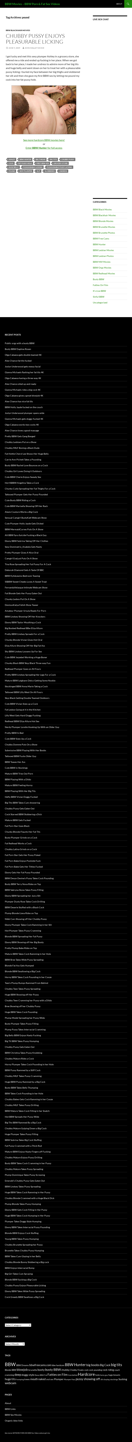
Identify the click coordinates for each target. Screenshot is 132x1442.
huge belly (14, 167)
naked (42, 1379)
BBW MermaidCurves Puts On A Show (24, 529)
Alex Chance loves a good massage (22, 430)
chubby (65, 1369)
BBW (10, 1364)
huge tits (10, 1379)
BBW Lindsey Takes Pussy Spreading (23, 1186)
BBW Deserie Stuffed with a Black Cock (24, 907)
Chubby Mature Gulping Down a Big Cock (26, 1128)
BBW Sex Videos (33, 1433)
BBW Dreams (22, 1365)
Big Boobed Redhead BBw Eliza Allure (23, 628)
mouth (34, 1379)
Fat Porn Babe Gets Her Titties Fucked (24, 866)
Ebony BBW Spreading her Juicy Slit (22, 895)
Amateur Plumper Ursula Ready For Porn (25, 610)
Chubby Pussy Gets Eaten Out (19, 808)
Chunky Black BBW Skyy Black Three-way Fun (28, 663)
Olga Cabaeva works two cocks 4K (22, 424)
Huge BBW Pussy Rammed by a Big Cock (25, 1081)
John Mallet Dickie (34, 48)
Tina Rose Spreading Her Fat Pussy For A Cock (28, 564)
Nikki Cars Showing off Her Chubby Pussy (26, 919)
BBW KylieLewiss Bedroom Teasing (22, 575)
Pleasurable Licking (32, 167)
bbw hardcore (58, 1365)
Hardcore (86, 1374)
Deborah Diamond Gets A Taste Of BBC (24, 570)
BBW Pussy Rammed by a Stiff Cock (22, 1070)
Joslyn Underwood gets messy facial (23, 366)
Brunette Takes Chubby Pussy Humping (24, 1250)
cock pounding (95, 1370)
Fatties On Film (100, 285)
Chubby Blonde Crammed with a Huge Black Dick (29, 1198)
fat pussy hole (25, 163)
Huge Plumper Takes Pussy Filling (21, 1134)
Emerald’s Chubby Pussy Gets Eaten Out (25, 1180)
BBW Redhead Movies (104, 273)
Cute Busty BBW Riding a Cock (20, 500)
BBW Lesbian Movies (103, 250)
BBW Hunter (25, 159)
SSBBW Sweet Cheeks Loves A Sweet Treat (26, 581)
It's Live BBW (99, 290)
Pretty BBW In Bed (14, 733)
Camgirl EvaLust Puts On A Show (21, 558)
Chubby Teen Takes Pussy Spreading (22, 988)
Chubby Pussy (67, 159)
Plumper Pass (69, 1379)
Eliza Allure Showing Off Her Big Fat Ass (25, 645)
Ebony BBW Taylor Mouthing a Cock (23, 622)
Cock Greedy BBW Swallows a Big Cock (24, 1297)
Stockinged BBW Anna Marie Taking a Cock (26, 686)
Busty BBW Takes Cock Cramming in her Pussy (28, 1163)
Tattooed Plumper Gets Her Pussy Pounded (26, 494)
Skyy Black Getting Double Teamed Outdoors (27, 698)
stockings (114, 1379)
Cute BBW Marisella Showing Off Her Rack (26, 506)
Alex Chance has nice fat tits (19, 401)
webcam (10, 1383)
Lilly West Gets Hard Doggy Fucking (23, 715)
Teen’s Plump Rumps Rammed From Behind (26, 983)
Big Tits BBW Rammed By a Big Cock (23, 1122)
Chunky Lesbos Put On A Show (20, 599)
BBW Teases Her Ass (15, 762)
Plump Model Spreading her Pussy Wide (25, 1017)
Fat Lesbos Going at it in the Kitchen (23, 709)
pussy (79, 1379)
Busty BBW (98, 279)
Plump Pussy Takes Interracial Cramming (25, 1029)
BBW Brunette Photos (104, 232)
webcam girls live (44, 1433)
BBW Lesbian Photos (103, 256)
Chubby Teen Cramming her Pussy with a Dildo (28, 1000)
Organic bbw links (14, 1420)
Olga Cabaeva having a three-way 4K (23, 378)
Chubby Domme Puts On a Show (21, 744)
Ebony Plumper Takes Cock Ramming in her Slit (28, 924)
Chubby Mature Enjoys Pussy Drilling (23, 1157)
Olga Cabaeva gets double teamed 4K (23, 354)
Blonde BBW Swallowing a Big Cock (22, 971)
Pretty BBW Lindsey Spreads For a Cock (24, 634)
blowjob (22, 1369)
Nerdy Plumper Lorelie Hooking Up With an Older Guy (32, 727)
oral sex (49, 1379)
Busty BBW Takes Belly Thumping (21, 1087)
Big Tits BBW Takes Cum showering (22, 802)
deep (17, 1374)
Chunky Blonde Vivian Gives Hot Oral (23, 639)
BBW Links (10, 1409)
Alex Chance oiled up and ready (20, 384)
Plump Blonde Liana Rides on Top (21, 913)
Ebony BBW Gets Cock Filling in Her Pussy (26, 1209)
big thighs (40, 159)
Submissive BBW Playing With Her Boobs (25, 750)
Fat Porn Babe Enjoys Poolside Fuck (23, 860)
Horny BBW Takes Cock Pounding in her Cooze (28, 977)
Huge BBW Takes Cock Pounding (21, 1012)
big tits (53, 159)
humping (20, 1379)
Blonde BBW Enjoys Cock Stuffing (21, 1233)
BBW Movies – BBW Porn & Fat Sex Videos (32, 4)
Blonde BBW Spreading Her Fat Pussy (23, 936)
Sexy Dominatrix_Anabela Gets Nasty (23, 546)
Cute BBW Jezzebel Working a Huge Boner (26, 657)
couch (117, 1370)
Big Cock (105, 1365)
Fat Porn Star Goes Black (17, 826)
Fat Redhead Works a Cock (18, 843)
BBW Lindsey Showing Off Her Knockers (25, 616)
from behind (72, 1375)
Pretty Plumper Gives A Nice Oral (21, 552)
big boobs (92, 1365)
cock (11, 163)
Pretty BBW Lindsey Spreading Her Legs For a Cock (30, 674)
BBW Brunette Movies (104, 227)
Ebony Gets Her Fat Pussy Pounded (22, 872)
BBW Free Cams (101, 238)
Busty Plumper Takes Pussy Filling (21, 1023)
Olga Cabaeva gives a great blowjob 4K (24, 395)
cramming (9, 1375)
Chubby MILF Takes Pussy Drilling (22, 1105)
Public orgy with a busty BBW (19, 343)
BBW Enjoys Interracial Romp (19, 1268)
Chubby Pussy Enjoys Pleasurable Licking (35, 38)
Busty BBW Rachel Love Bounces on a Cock (26, 465)
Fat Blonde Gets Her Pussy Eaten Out (23, 593)
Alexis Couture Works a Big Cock (21, 511)
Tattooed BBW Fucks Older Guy (20, 756)
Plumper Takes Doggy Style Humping (23, 1221)
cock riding (108, 1369)
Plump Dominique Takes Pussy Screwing (25, 1175)
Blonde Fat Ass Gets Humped (19, 965)
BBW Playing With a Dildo (18, 779)
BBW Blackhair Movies (18, 30)
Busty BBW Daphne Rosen (18, 349)
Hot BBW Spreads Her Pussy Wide (22, 1116)
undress (63, 171)
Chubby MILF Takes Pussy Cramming (23, 1076)
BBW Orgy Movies (102, 267)
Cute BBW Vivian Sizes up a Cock (21, 703)
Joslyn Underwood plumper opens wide (24, 413)
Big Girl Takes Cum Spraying (19, 1273)
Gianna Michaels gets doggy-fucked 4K (24, 418)
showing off (92, 1379)
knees (27, 1379)
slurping (106, 1379)
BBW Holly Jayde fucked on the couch (24, 407)
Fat (45, 1375)
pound (12, 171)
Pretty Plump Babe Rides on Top (21, 948)
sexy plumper (25, 171)
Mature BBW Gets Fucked (18, 820)
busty (41, 1369)
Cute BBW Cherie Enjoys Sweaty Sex (23, 477)
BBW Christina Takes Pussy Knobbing (23, 1052)
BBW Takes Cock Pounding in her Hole (24, 1093)
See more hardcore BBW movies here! (44, 140)
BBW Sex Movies (13, 1414)
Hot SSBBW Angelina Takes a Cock (22, 482)
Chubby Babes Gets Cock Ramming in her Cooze (29, 1099)
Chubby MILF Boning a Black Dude (22, 448)
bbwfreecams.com (40, 1365)
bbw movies (8, 1433)
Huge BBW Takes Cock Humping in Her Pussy (27, 1215)
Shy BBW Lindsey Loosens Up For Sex (23, 651)
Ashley (12, 159)
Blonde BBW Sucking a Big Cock (21, 1279)
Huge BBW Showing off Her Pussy (22, 994)
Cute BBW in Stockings (16, 767)
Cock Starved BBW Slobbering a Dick (23, 814)
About (119, 4)
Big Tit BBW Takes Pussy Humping (22, 1041)
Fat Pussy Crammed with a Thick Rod (23, 1145)
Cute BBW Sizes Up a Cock (18, 738)
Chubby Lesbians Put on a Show (20, 442)
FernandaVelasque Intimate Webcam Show (26, 587)
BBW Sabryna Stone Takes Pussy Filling (24, 890)
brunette (32, 1369)
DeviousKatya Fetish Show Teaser (21, 605)
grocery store (60, 163)
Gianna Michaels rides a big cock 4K (23, 389)
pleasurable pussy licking (59, 167)
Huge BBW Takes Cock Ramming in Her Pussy (27, 1192)
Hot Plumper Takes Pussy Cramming (23, 930)
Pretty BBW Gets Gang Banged (20, 436)
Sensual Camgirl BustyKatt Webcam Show (26, 517)
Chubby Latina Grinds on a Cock (21, 849)
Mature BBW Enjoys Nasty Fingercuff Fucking (28, 1151)
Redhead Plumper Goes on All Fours (23, 669)
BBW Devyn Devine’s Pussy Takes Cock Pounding (29, 878)
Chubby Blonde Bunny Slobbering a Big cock (27, 1262)
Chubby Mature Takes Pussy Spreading (24, 1169)
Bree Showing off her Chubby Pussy (22, 1006)
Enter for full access (44, 147)
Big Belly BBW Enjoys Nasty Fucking (23, 1035)
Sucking (122, 1379)
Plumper (58, 1379)
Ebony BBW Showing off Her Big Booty (24, 942)
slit (38, 171)
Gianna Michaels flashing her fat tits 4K (24, 372)
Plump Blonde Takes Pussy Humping (23, 1204)
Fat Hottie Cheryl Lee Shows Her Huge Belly (27, 453)
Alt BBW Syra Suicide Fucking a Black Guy (26, 535)
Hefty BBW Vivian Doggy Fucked (21, 796)
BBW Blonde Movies (103, 221)
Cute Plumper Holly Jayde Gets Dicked (24, 523)
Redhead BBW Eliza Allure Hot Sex (22, 721)
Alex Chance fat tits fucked (18, 360)
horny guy (104, 1375)
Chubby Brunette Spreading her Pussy (24, 1244)
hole (97, 1375)
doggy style (28, 1374)
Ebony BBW (39, 1375)
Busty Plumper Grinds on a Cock (21, 837)
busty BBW (53, 1369)
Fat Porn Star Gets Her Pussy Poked (22, 855)
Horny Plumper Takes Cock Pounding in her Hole (29, 1064)
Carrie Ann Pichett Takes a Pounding (23, 459)
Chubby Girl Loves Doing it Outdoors (23, 471)
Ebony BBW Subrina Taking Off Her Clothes (26, 541)
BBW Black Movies (102, 209)
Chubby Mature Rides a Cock (19, 1058)
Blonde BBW (10, 1370)
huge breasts (114, 1375)
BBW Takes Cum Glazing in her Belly (23, 1256)
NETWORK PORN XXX (20, 1433)
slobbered (50, 171)
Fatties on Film (57, 1374)
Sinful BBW (98, 296)
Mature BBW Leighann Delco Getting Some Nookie (30, 680)
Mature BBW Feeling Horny (19, 785)
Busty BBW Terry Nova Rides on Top (23, 884)
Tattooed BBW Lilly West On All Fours (24, 692)
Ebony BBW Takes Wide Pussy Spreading (25, 1291)
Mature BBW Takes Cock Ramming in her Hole (28, 954)
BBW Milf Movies (101, 261)
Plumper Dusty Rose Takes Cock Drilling (25, 901)
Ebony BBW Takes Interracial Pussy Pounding (27, 1227)
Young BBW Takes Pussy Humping (22, 1238)
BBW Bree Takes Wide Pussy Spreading (24, 959)
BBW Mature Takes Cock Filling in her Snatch (27, 1111)
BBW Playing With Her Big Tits (20, 791)
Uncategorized (100, 302)
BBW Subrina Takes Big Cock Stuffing (23, 1140)
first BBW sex (42, 163)
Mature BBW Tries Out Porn (19, 773)
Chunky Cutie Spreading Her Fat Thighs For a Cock (30, 488)
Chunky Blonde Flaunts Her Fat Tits (22, 831)
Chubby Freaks (77, 1370)
